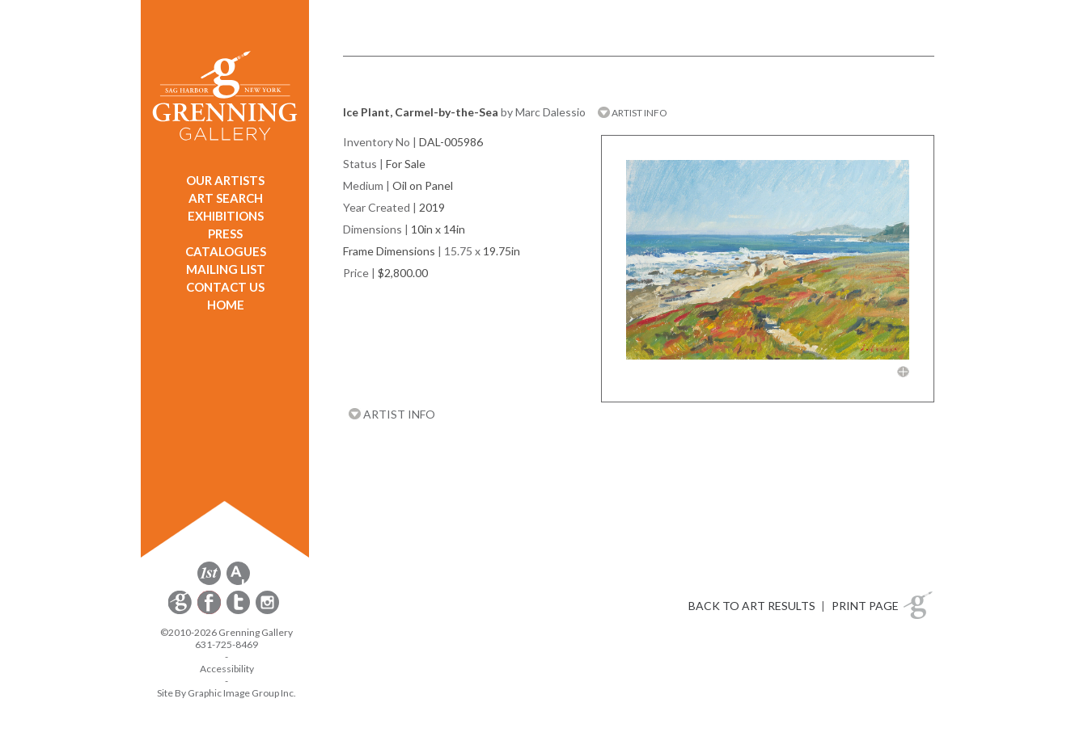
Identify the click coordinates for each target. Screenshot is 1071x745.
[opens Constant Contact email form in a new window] (181, 611)
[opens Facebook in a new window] (210, 611)
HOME (225, 304)
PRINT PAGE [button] (865, 605)
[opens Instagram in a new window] (267, 611)
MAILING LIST (225, 269)
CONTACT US (225, 287)
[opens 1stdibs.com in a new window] (209, 582)
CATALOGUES (225, 251)
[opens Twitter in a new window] (239, 611)
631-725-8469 (226, 644)
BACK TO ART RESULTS (751, 605)
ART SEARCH (225, 198)
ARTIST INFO (632, 113)
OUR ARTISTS (225, 180)
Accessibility (227, 669)
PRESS (225, 233)
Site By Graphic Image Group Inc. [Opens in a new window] (226, 693)
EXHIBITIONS (226, 215)
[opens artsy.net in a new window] (238, 582)
